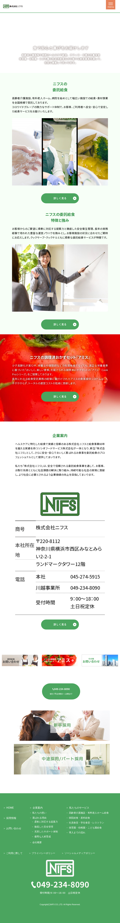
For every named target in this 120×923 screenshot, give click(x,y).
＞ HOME (8, 807)
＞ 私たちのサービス (77, 807)
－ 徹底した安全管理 (42, 826)
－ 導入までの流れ (75, 832)
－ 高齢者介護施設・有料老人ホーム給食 (87, 812)
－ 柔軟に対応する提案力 (44, 821)
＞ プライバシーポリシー (42, 853)
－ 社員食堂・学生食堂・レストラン (85, 822)
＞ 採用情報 (9, 818)
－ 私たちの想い (37, 812)
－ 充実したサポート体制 (44, 831)
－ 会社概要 (35, 842)
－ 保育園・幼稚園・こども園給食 (84, 827)
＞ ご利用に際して (12, 853)
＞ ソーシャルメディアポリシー (78, 853)
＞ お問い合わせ (12, 828)
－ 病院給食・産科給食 (78, 817)
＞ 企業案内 (35, 807)
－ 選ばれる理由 (37, 817)
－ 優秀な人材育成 (41, 836)
